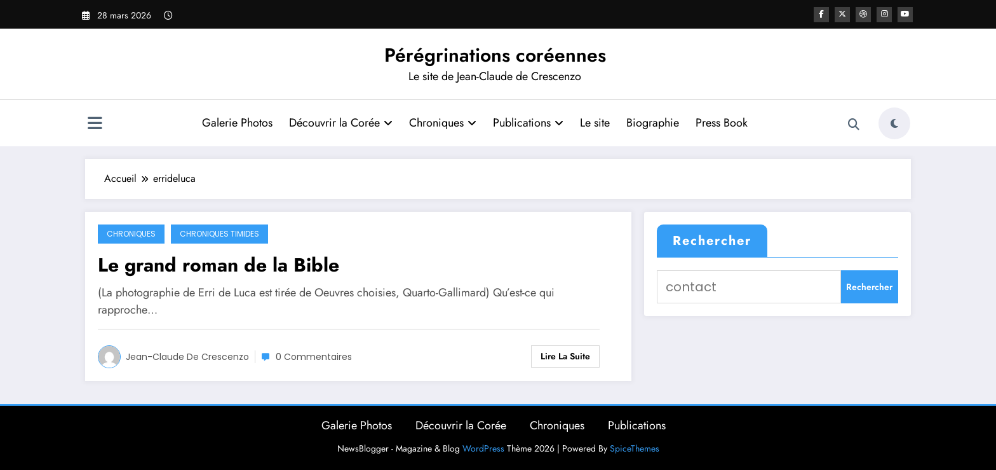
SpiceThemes (634, 448)
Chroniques (442, 122)
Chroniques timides (219, 233)
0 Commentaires (314, 356)
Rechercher (712, 241)
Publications (527, 122)
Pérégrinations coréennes (495, 55)
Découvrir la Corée (340, 122)
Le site (594, 122)
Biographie (652, 122)
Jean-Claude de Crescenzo (187, 356)
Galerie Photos (236, 122)
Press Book (721, 122)
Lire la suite (565, 356)
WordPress (483, 448)
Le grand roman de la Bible (218, 264)
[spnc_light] (894, 123)
